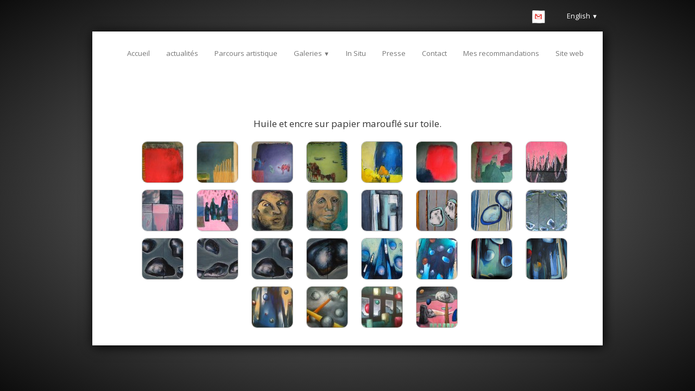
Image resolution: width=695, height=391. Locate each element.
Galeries (312, 53)
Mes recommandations (501, 53)
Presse (394, 53)
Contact (434, 53)
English (582, 16)
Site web (569, 53)
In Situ (356, 53)
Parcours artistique (245, 53)
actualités (182, 53)
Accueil (138, 53)
